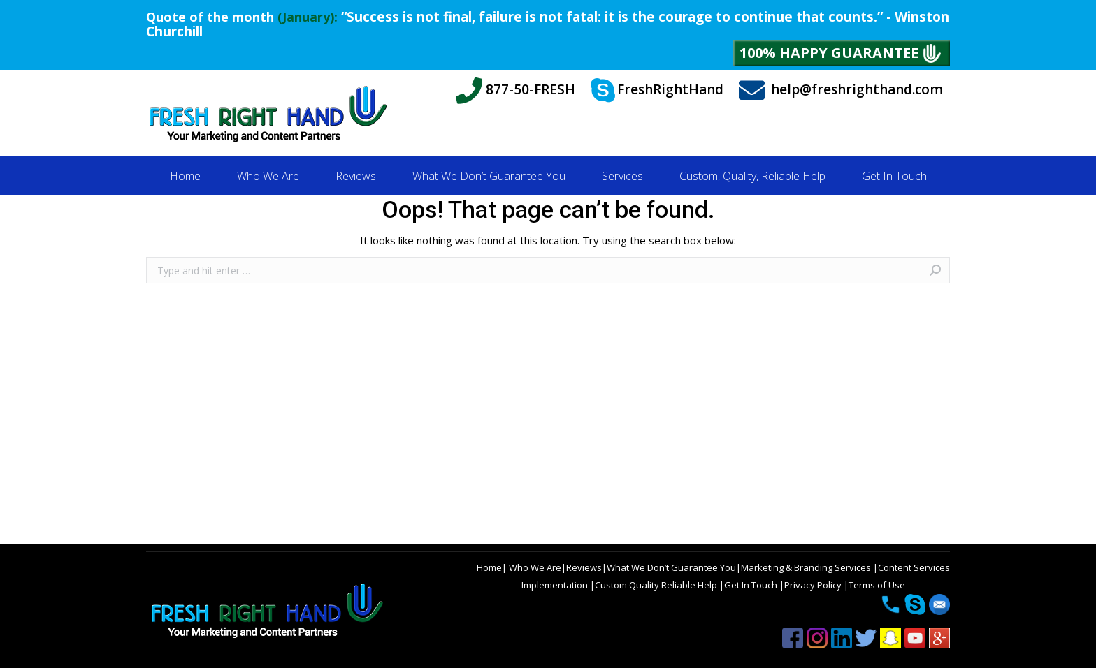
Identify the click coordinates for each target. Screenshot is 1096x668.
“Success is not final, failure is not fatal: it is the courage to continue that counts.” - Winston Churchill (547, 24)
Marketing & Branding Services (807, 567)
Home (489, 567)
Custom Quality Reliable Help (657, 585)
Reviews (584, 567)
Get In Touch (751, 585)
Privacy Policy (814, 585)
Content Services (914, 567)
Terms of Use (877, 585)
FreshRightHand (657, 90)
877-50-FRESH (515, 90)
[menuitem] (185, 175)
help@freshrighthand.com (841, 90)
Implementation (555, 585)
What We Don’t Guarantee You (671, 567)
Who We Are (534, 567)
